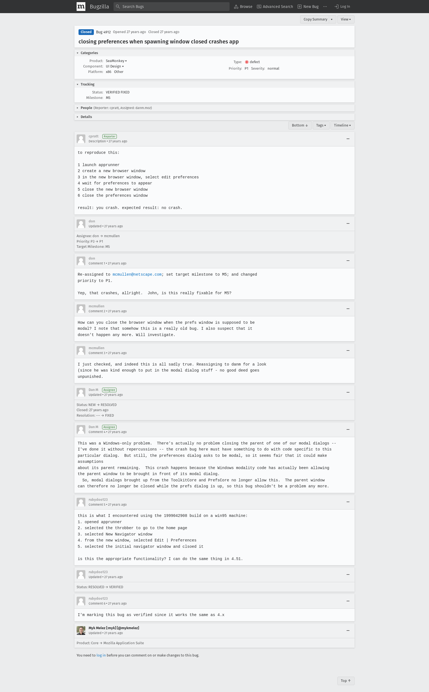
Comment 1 (97, 263)
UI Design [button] (115, 66)
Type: (238, 62)
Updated (95, 226)
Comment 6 (97, 597)
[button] (342, 6)
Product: (96, 61)
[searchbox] (172, 6)
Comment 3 (97, 353)
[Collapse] (348, 138)
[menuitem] (243, 6)
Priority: (235, 68)
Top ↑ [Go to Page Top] (346, 675)
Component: (93, 66)
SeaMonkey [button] (116, 61)
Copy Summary (315, 19)
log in (101, 649)
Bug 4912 (103, 32)
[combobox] (172, 6)
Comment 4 (97, 432)
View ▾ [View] (346, 19)
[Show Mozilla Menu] (81, 6)
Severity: (258, 68)
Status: (97, 92)
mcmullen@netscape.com (136, 274)
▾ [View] (332, 19)
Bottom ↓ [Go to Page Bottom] (300, 125)
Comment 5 (97, 498)
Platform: (95, 72)
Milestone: (94, 98)
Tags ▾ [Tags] (321, 125)
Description (97, 141)
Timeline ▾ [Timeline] (342, 125)
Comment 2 (97, 311)
